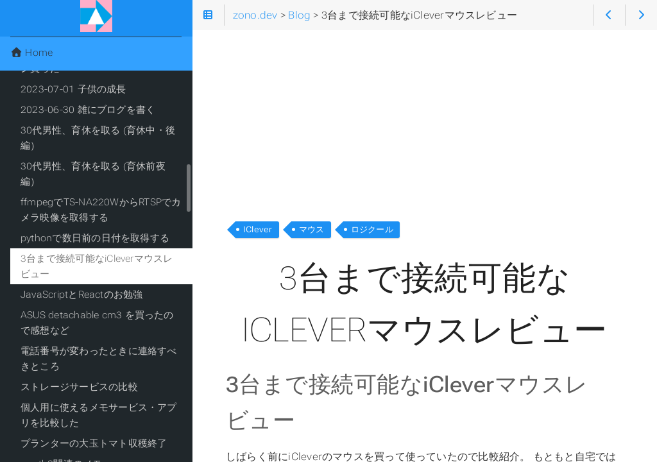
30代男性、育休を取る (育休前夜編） (93, 173)
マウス (312, 229)
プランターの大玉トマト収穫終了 (94, 443)
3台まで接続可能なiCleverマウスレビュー (97, 266)
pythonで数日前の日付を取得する (95, 238)
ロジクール (372, 229)
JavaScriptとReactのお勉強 (82, 294)
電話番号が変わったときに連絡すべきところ (99, 358)
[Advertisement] (425, 120)
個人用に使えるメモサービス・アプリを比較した (99, 415)
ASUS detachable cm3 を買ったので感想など (97, 322)
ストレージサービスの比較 (79, 387)
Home (31, 52)
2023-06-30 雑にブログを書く (88, 110)
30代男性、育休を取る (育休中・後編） (98, 137)
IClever (258, 229)
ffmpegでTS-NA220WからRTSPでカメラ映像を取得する (101, 209)
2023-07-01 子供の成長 (73, 89)
